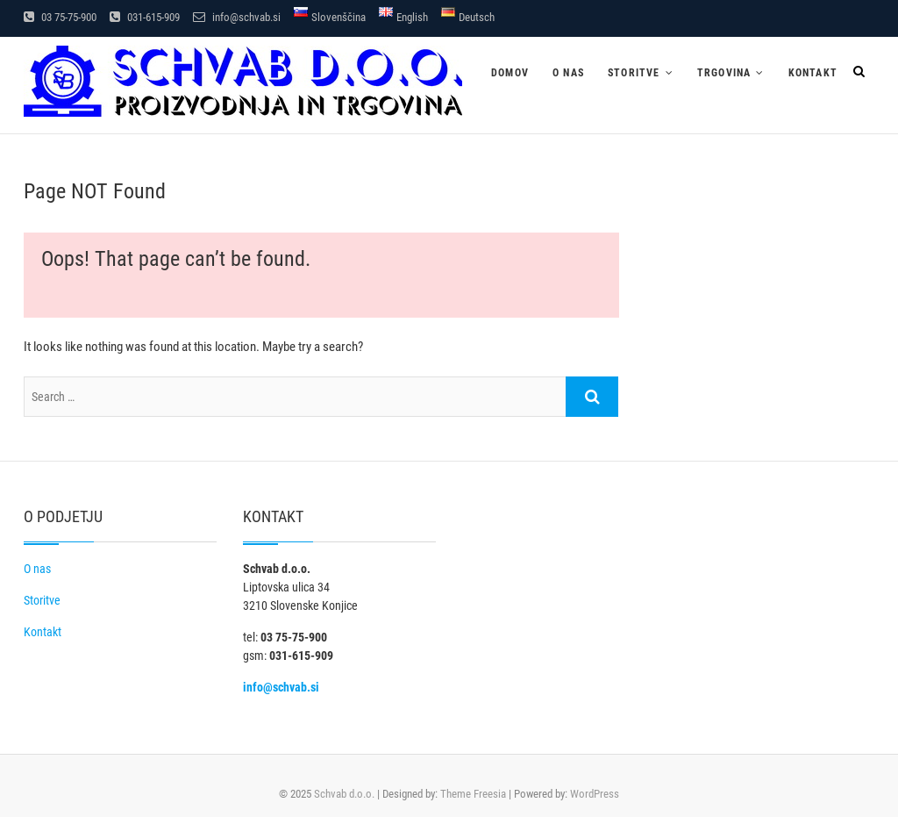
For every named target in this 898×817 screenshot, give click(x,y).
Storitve (634, 73)
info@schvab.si (237, 17)
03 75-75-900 (60, 17)
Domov (510, 73)
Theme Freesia (473, 793)
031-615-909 (145, 17)
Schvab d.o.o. (344, 793)
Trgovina (724, 73)
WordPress (594, 793)
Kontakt (812, 73)
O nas (568, 73)
